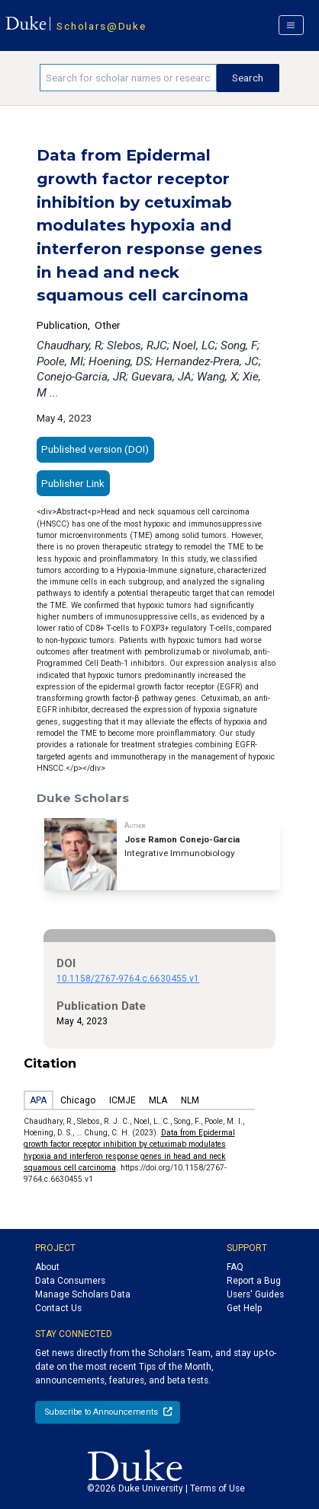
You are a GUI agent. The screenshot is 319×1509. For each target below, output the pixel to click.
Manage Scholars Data (82, 1294)
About (47, 1267)
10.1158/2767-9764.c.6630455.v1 (127, 978)
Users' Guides (255, 1294)
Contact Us (58, 1308)
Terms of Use (217, 1488)
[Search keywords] (128, 77)
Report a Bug (254, 1280)
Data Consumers (70, 1280)
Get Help (244, 1308)
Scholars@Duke (101, 26)
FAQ (235, 1267)
